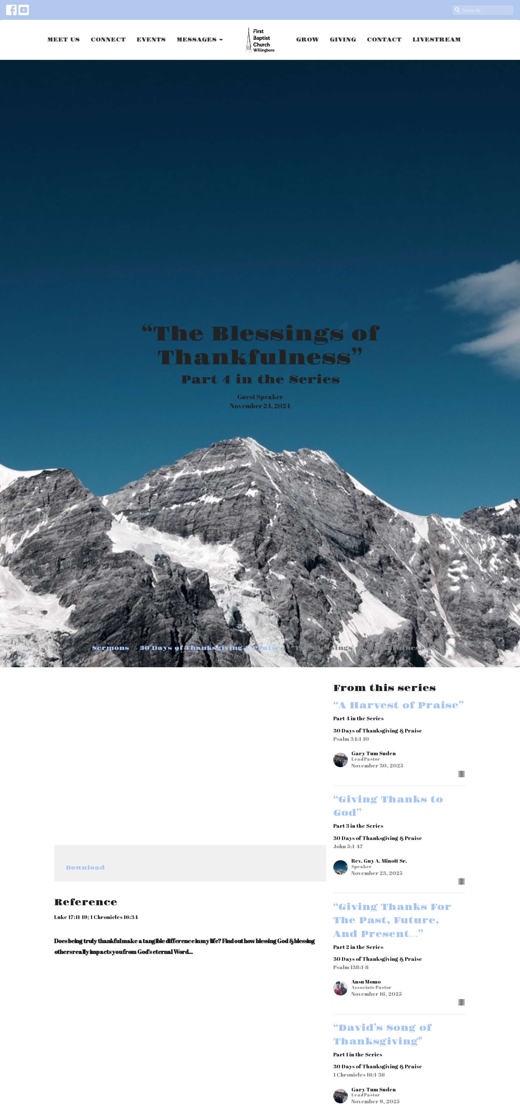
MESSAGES (200, 40)
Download (85, 868)
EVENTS (151, 39)
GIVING (343, 39)
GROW (307, 39)
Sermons (110, 648)
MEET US (63, 39)
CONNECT (108, 39)
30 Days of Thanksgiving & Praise (210, 648)
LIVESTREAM (436, 39)
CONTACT (384, 39)
